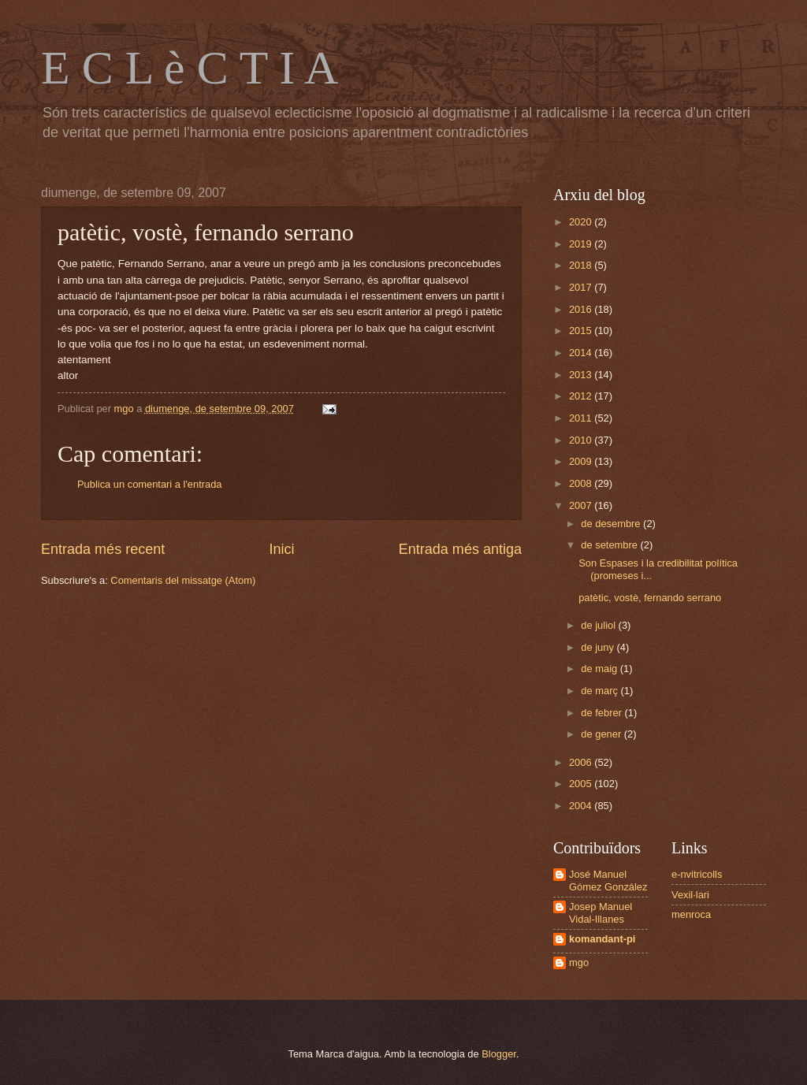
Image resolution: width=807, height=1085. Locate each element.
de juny (598, 647)
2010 (581, 440)
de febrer (602, 713)
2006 (581, 762)
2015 (581, 330)
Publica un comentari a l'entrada (149, 484)
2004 (581, 806)
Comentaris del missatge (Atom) (182, 580)
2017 (581, 287)
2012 (581, 396)
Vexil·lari (690, 895)
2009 (581, 461)
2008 (581, 483)
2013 (581, 375)
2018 (581, 265)
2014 (581, 353)
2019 (581, 244)
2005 (581, 784)
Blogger (499, 1054)
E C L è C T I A (189, 68)
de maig (600, 668)
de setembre (610, 545)
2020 (581, 222)
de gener (602, 734)
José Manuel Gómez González (608, 880)
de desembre (612, 523)
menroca (691, 914)
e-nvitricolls (696, 874)
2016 (581, 309)
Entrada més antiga (460, 549)
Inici (281, 549)
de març (600, 691)
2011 (581, 418)
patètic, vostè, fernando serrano (649, 598)
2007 (581, 505)
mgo (579, 962)
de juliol (599, 625)
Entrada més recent (103, 549)
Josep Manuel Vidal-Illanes (600, 912)
